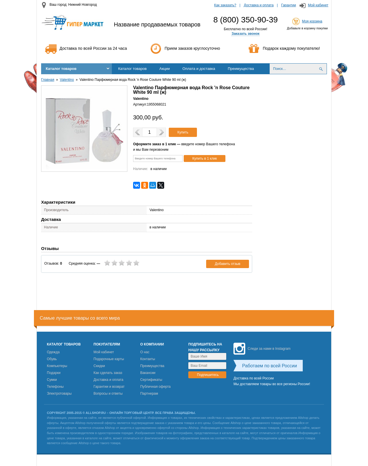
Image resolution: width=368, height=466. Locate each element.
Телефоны (55, 387)
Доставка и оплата (259, 5)
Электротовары (59, 393)
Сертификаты (151, 380)
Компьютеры (57, 366)
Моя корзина (312, 21)
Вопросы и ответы (107, 393)
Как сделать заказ (107, 373)
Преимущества (241, 68)
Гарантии (288, 5)
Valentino (67, 80)
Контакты (147, 359)
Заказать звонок (245, 34)
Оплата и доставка (199, 68)
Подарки (53, 373)
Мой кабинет (318, 5)
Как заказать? (225, 5)
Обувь (52, 359)
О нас (145, 352)
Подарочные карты (108, 359)
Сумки (52, 380)
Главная (47, 80)
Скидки (99, 366)
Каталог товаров (61, 68)
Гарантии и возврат (108, 387)
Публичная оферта (155, 387)
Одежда (53, 352)
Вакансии (148, 373)
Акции (164, 68)
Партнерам (149, 393)
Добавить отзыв (227, 264)
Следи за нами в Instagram (261, 349)
